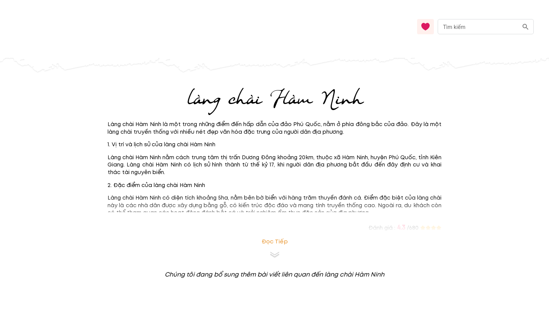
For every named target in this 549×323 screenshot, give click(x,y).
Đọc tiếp (275, 241)
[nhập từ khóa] (478, 26)
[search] (525, 27)
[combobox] (485, 27)
